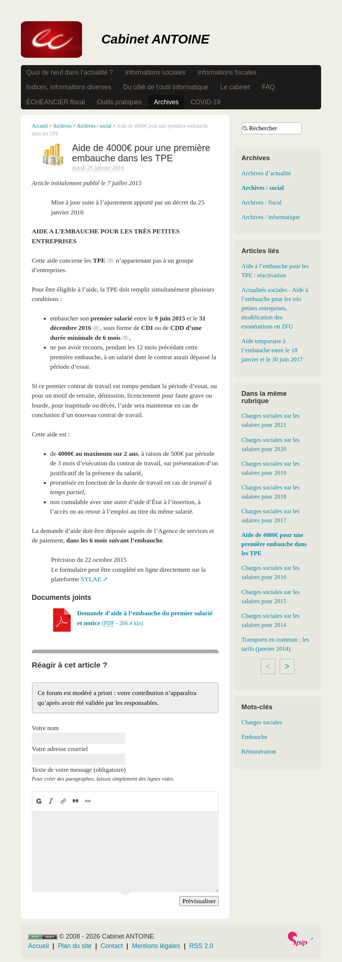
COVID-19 (205, 102)
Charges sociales (261, 722)
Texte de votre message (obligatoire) (79, 769)
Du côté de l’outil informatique (165, 87)
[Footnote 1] (111, 260)
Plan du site (75, 946)
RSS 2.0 (201, 946)
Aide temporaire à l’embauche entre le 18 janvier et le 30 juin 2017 (272, 350)
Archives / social (94, 126)
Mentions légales (156, 946)
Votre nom (45, 728)
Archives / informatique (270, 217)
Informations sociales (155, 72)
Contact (112, 946)
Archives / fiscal (261, 202)
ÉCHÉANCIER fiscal (55, 102)
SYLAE (91, 579)
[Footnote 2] (96, 328)
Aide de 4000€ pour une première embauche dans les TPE (274, 544)
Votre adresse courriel (60, 748)
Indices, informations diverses (68, 87)
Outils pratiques (119, 102)
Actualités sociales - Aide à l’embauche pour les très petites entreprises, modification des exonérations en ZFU (274, 308)
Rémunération (258, 751)
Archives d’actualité (266, 173)
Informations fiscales (227, 72)
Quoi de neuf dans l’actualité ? (69, 72)
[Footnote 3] (126, 338)
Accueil (40, 126)
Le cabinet (235, 87)
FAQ (268, 87)
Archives (166, 102)
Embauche (254, 736)
